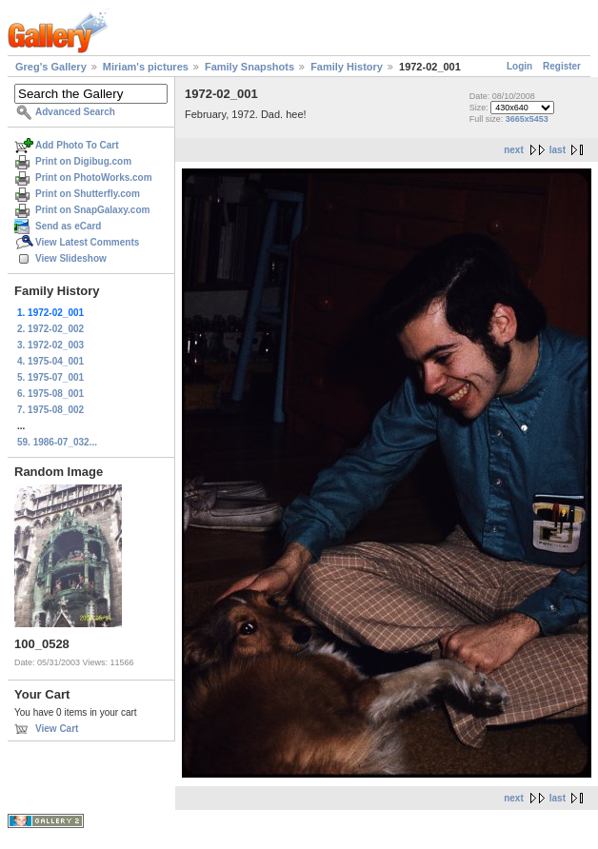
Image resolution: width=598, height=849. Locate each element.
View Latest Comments (87, 242)
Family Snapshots (249, 66)
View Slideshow (71, 258)
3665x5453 (527, 119)
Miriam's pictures (146, 66)
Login (519, 66)
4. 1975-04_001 (50, 361)
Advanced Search (75, 112)
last (557, 150)
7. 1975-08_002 (50, 410)
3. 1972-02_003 (50, 345)
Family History (346, 66)
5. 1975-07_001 (50, 377)
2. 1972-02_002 (50, 329)
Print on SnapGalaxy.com (92, 210)
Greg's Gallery (51, 66)
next (514, 150)
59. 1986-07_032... (57, 442)
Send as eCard (68, 226)
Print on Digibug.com (83, 161)
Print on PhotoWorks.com (93, 177)
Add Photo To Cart (77, 145)
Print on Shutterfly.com (87, 193)
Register (562, 66)
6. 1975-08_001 (50, 393)
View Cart (56, 728)
